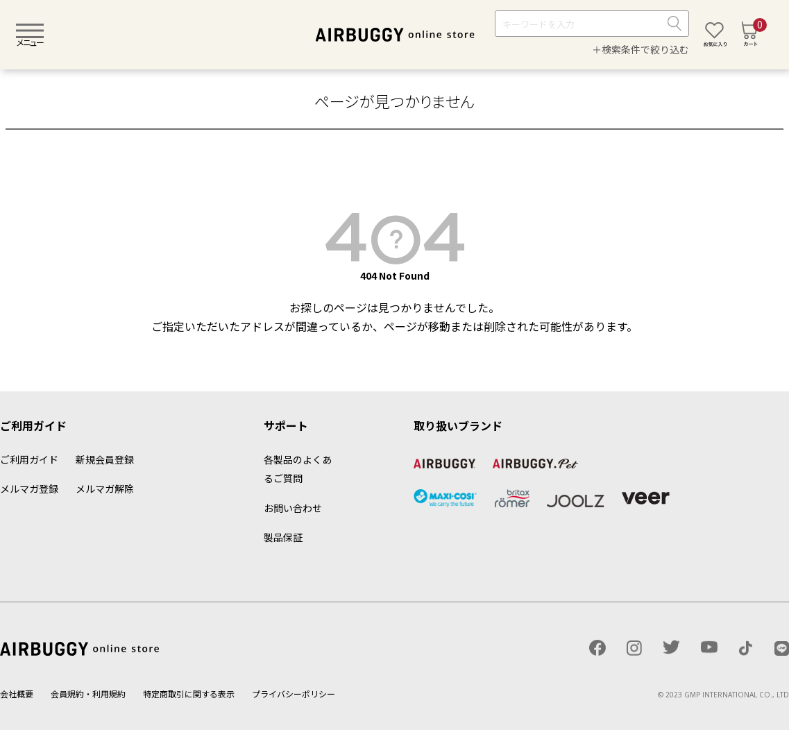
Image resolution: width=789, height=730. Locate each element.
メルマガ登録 (29, 488)
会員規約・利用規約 (88, 693)
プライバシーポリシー (293, 693)
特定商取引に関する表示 (189, 693)
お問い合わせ (293, 508)
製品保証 (283, 537)
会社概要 (16, 693)
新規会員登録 (105, 459)
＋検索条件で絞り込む (640, 49)
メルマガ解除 (105, 488)
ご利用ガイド (29, 459)
